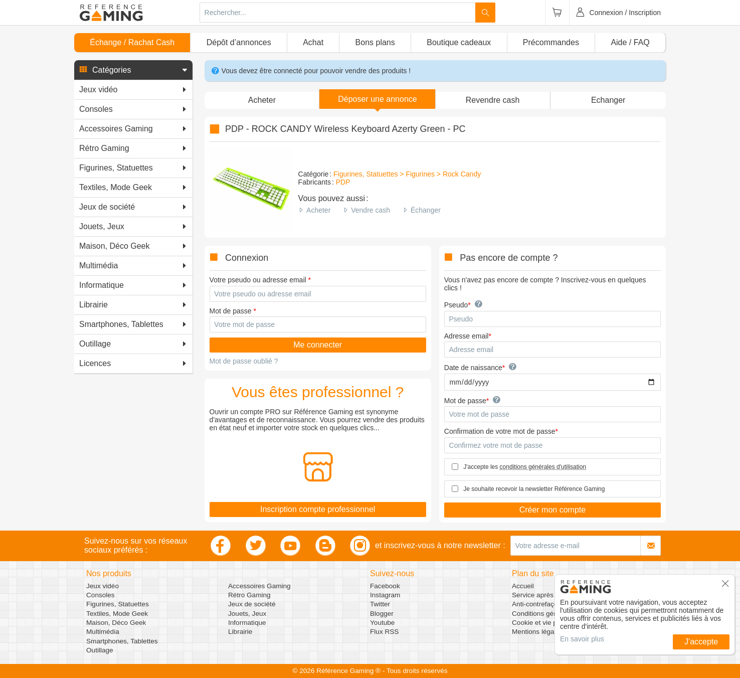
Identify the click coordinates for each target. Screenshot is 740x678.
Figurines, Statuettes (117, 604)
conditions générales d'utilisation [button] (543, 466)
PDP (343, 182)
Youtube (382, 622)
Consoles (100, 595)
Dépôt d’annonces (239, 42)
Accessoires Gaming (259, 586)
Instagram (385, 595)
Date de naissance (473, 368)
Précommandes (551, 42)
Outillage (99, 650)
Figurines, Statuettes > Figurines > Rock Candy (407, 174)
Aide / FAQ (630, 42)
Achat (313, 42)
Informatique (247, 622)
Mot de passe (231, 311)
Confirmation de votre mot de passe (500, 431)
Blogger (382, 613)
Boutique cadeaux (459, 42)
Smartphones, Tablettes (122, 641)
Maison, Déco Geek (116, 622)
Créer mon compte (552, 509)
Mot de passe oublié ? (244, 361)
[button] (133, 70)
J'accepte (701, 641)
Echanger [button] (608, 100)
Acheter (318, 210)
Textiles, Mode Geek (117, 613)
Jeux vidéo (102, 586)
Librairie (240, 631)
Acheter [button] (262, 100)
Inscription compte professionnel (317, 509)
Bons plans (375, 42)
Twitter (380, 604)
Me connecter (317, 345)
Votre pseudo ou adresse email (258, 280)
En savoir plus (582, 639)
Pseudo (456, 305)
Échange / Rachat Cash (132, 42)
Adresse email (466, 336)
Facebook (385, 586)
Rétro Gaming (249, 595)
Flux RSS (384, 631)
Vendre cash (370, 210)
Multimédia (102, 631)
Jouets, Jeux (247, 613)
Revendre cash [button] (493, 100)
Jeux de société (251, 604)
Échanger (426, 210)
